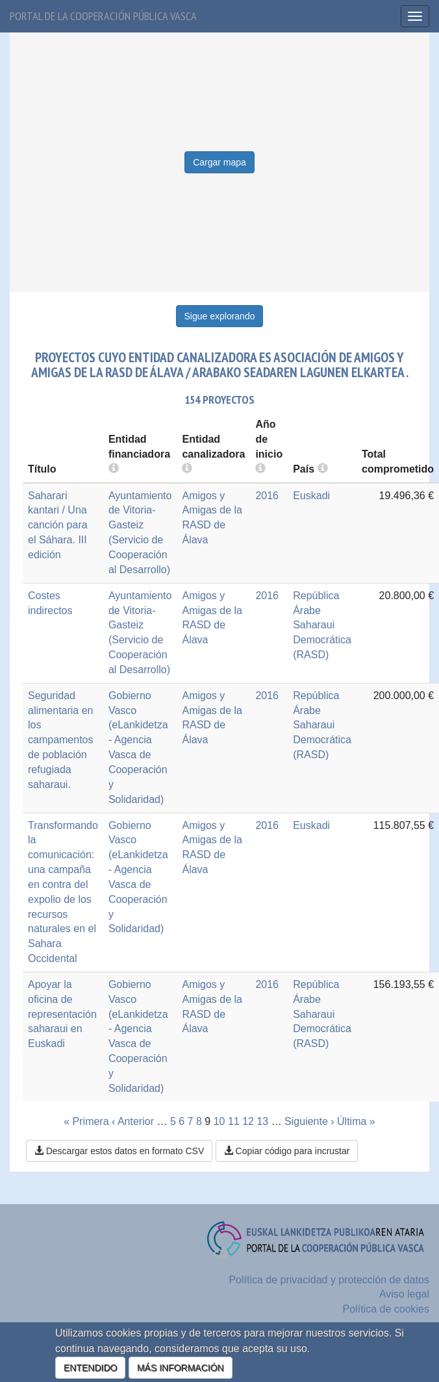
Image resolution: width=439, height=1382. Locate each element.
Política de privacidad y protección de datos (329, 1279)
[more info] (260, 469)
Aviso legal (404, 1294)
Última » (356, 1121)
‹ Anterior (133, 1121)
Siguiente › (309, 1121)
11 (234, 1121)
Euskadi (311, 495)
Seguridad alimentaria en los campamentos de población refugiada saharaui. (61, 740)
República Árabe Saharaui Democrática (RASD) (322, 625)
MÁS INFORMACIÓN (180, 1368)
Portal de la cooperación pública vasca (103, 15)
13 (262, 1121)
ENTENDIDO (90, 1368)
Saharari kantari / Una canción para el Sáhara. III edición (58, 525)
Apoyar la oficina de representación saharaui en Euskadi (62, 1014)
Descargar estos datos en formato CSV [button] (119, 1151)
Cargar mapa (219, 162)
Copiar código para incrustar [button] (287, 1151)
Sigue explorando (219, 316)
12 (248, 1121)
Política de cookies (386, 1308)
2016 (267, 495)
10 (219, 1121)
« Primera (86, 1121)
